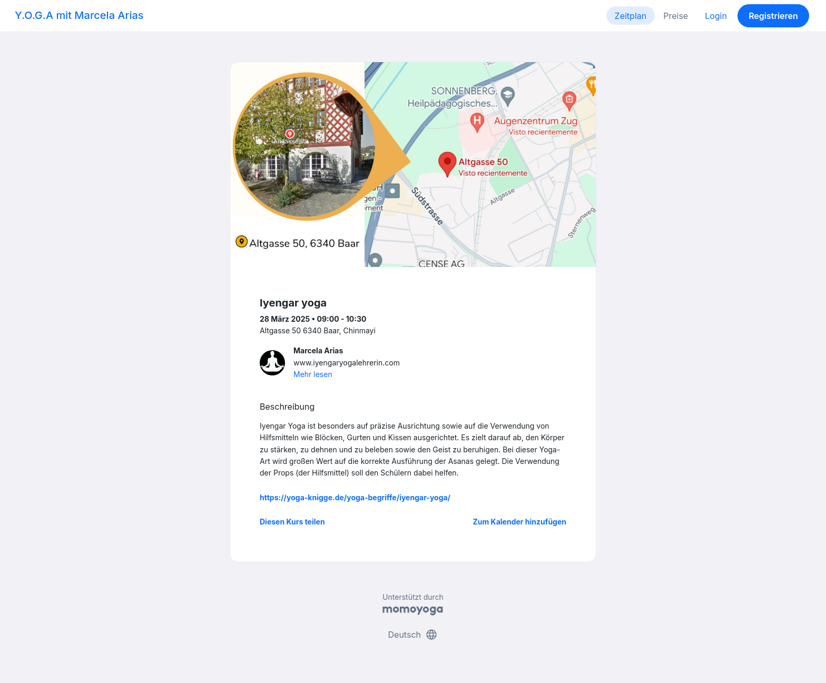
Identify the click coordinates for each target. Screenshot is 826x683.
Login (716, 16)
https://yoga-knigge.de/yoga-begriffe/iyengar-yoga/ (355, 497)
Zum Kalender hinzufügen (519, 521)
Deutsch (413, 634)
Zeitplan (631, 16)
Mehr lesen (312, 374)
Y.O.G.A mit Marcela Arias (79, 15)
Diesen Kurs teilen (292, 521)
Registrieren (773, 16)
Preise (675, 16)
